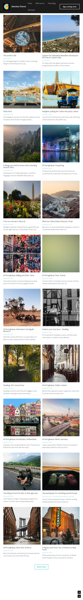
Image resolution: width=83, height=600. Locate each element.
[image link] (6, 6)
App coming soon (69, 6)
